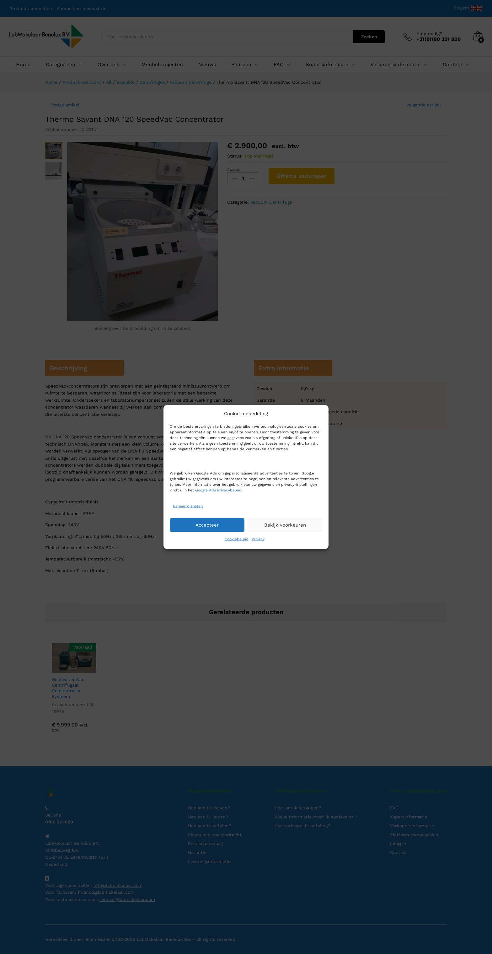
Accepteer (207, 525)
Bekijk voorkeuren (285, 525)
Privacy (258, 539)
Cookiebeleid (237, 539)
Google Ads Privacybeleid (218, 490)
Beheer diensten (188, 506)
